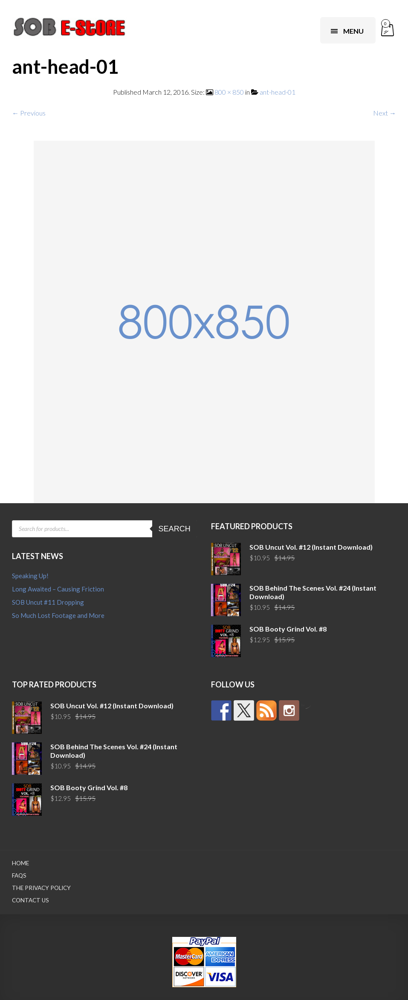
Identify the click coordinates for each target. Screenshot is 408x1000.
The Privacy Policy (41, 887)
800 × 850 (229, 92)
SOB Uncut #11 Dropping (48, 602)
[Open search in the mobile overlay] (104, 528)
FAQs (19, 875)
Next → (384, 113)
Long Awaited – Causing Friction (58, 589)
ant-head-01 (277, 92)
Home (20, 863)
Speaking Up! (30, 576)
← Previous (29, 113)
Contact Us (30, 900)
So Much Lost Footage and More (58, 615)
